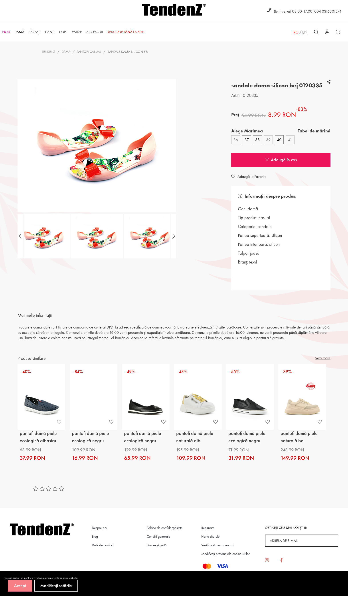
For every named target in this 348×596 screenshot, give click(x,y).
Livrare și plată (156, 545)
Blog (95, 536)
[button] (173, 236)
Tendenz (48, 51)
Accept (20, 585)
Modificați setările (56, 585)
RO (296, 32)
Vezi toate (322, 357)
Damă (65, 51)
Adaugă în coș (281, 160)
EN (304, 32)
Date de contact (102, 545)
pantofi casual (89, 51)
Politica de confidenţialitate (165, 527)
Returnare (208, 527)
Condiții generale (158, 536)
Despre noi (99, 527)
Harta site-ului (210, 536)
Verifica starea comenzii (217, 545)
